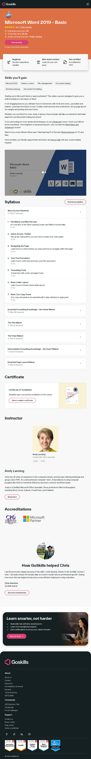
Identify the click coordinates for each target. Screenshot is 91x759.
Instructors (9, 683)
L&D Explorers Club (12, 704)
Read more (12, 497)
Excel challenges (11, 710)
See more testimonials (17, 593)
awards (20, 686)
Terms (7, 692)
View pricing (16, 42)
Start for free (16, 636)
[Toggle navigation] (87, 4)
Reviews (8, 690)
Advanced (56, 122)
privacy (14, 692)
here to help (56, 140)
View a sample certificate (22, 400)
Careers (8, 680)
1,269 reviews (25, 27)
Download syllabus (75, 202)
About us (8, 677)
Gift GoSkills (9, 696)
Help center (9, 725)
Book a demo (10, 722)
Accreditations (10, 686)
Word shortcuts (67, 132)
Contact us (9, 719)
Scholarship (9, 707)
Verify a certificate (12, 728)
